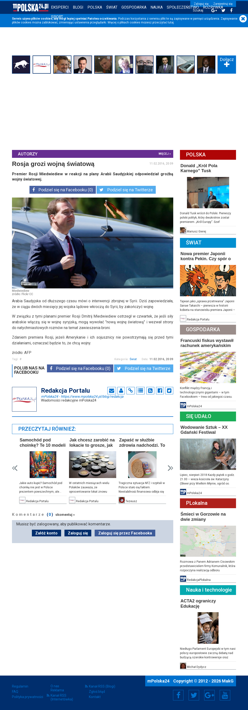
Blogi (78, 7)
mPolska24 (82, 396)
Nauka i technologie (209, 590)
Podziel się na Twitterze (126, 189)
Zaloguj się (201, 4)
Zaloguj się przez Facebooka (125, 533)
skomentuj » (65, 515)
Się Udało (198, 416)
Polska (94, 7)
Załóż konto (46, 533)
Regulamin (20, 686)
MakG (228, 680)
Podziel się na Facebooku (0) (62, 189)
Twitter (193, 695)
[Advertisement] (124, 111)
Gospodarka (133, 7)
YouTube (225, 695)
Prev (14, 468)
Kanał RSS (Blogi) (102, 686)
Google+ (209, 695)
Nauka (156, 7)
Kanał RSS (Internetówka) (62, 697)
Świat (111, 7)
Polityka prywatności (27, 697)
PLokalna (197, 503)
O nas (55, 686)
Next (170, 468)
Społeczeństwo (183, 7)
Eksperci (60, 7)
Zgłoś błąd (97, 691)
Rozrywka (213, 7)
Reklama (57, 690)
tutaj (171, 22)
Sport (57, 17)
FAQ (15, 691)
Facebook (178, 695)
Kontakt (95, 697)
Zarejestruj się (222, 4)
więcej (164, 153)
